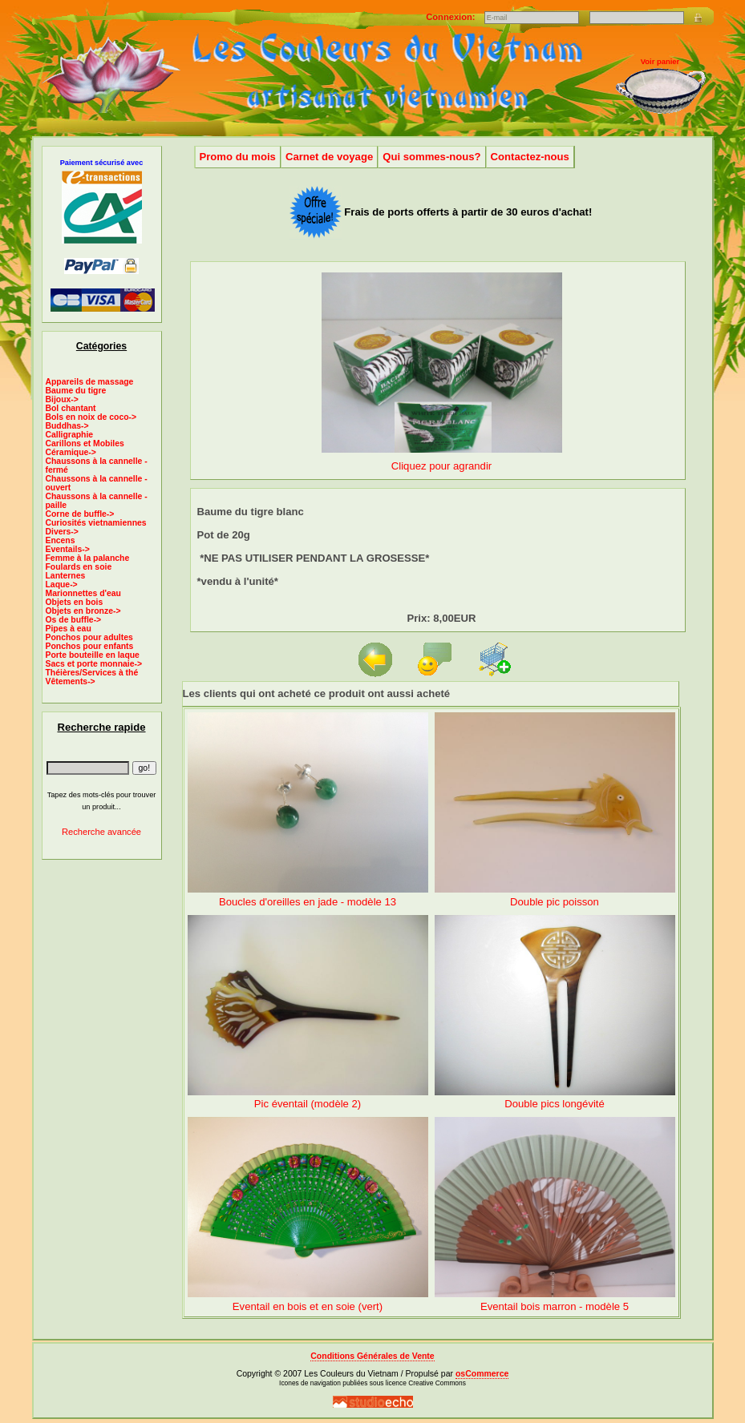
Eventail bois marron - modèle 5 (554, 1306)
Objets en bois (74, 602)
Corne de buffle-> (80, 514)
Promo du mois (238, 157)
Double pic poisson (554, 902)
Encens (60, 540)
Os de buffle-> (74, 619)
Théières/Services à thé (92, 672)
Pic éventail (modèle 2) (307, 1104)
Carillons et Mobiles (85, 443)
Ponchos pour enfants (90, 646)
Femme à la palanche (88, 558)
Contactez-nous (530, 157)
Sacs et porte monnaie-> (94, 663)
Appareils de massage (90, 381)
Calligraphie (70, 434)
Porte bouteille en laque (93, 655)
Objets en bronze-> (83, 611)
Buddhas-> (67, 425)
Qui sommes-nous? (431, 157)
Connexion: (451, 17)
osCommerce (482, 1373)
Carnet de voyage (329, 157)
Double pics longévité (554, 1104)
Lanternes (66, 575)
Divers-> (62, 531)
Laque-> (62, 584)
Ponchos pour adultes (89, 637)
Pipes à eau (68, 628)
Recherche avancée (101, 831)
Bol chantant (71, 408)
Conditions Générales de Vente (372, 1356)
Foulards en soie (79, 566)
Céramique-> (71, 452)
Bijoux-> (62, 399)
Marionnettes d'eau (83, 593)
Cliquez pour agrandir (442, 459)
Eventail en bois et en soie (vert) (308, 1306)
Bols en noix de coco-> (91, 417)
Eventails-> (68, 549)
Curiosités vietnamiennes (96, 522)
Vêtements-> (70, 681)
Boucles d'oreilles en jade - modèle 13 (307, 902)
